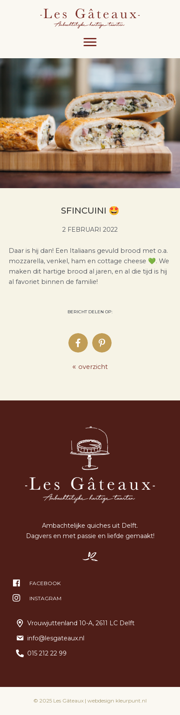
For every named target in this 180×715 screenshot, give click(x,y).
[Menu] (90, 42)
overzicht (90, 367)
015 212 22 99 (47, 653)
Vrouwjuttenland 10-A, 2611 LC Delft (81, 623)
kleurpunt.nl (131, 700)
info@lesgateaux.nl (55, 638)
